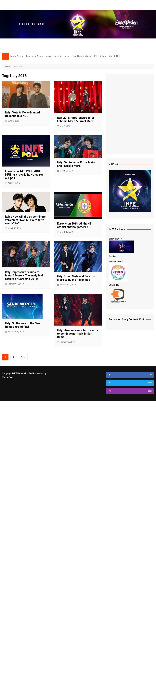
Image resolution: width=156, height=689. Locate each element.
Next (23, 357)
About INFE (114, 56)
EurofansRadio (116, 261)
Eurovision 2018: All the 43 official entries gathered (74, 225)
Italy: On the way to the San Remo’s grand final (22, 325)
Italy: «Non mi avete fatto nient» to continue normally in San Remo (77, 334)
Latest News (16, 56)
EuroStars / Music (82, 56)
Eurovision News (34, 56)
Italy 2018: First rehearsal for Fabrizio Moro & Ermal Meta (75, 119)
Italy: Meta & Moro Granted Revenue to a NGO (22, 114)
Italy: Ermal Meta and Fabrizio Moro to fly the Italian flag (76, 278)
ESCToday (114, 285)
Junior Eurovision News (58, 56)
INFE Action (100, 56)
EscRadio (113, 256)
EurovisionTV (115, 238)
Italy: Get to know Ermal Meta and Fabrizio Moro (76, 164)
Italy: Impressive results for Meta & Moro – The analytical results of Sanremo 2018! (24, 275)
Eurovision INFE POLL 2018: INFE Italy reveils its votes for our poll (24, 174)
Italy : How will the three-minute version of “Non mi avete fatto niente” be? (25, 220)
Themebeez (8, 377)
